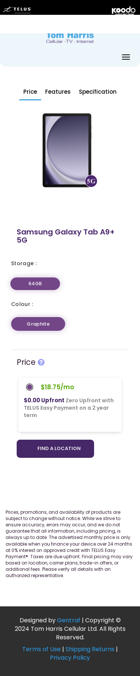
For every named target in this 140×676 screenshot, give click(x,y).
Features (58, 92)
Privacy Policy (70, 657)
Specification (98, 92)
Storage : (24, 263)
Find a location (59, 448)
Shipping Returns (90, 649)
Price (30, 92)
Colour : (22, 304)
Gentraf (68, 620)
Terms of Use (41, 649)
